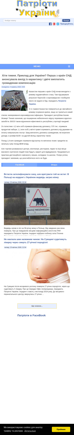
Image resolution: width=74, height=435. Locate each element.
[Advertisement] (37, 45)
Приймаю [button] (61, 429)
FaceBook (19, 165)
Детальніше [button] (30, 431)
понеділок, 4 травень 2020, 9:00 (13, 87)
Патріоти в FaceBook (31, 315)
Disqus (54, 165)
